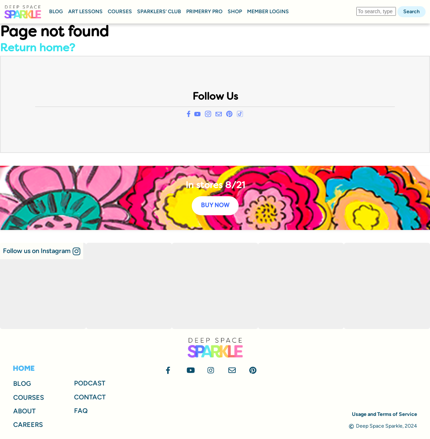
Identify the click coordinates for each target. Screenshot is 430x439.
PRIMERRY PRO (204, 11)
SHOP (235, 11)
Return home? (37, 48)
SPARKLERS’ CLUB (159, 11)
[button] (41, 251)
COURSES (120, 11)
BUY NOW (215, 206)
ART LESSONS (85, 11)
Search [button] (411, 11)
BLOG (56, 11)
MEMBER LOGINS (268, 11)
